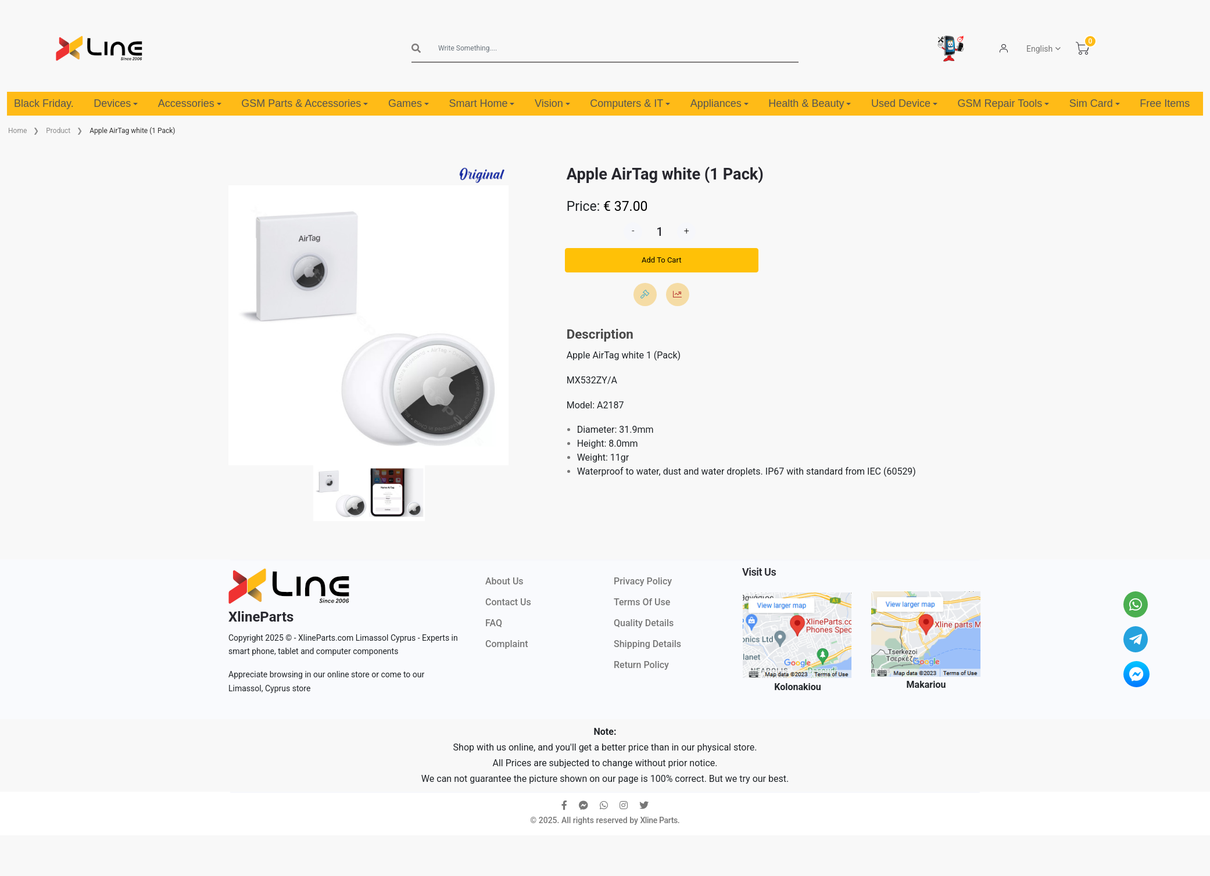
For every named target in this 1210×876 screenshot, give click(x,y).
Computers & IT (630, 103)
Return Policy (641, 664)
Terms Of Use (642, 602)
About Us (504, 581)
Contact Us (508, 602)
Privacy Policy (643, 581)
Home (17, 131)
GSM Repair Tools (1004, 103)
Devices (116, 103)
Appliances (719, 103)
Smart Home (481, 103)
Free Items (1165, 103)
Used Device (904, 103)
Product (58, 131)
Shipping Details (647, 643)
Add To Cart (661, 260)
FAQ (493, 623)
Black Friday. (44, 103)
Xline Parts (658, 820)
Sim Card (1094, 103)
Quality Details (644, 623)
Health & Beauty (809, 103)
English (1039, 48)
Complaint (506, 643)
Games (408, 103)
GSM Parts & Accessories (304, 103)
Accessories (189, 103)
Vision (552, 103)
